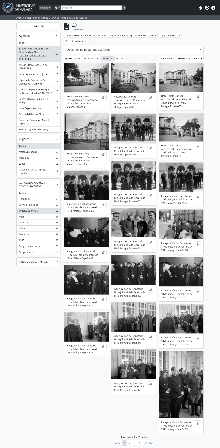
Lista (120, 58)
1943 (38, 241)
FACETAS (38, 26)
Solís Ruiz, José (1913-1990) (38, 130)
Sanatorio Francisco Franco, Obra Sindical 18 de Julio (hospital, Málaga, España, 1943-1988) (38, 54)
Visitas (38, 229)
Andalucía (38, 158)
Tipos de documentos (33, 262)
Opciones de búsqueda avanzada (89, 50)
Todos (22, 42)
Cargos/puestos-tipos (38, 246)
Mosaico (108, 58)
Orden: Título (166, 58)
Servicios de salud (38, 205)
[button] (200, 8)
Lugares (24, 139)
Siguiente (149, 443)
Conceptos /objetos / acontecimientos (33, 184)
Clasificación (91, 58)
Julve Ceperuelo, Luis (38, 109)
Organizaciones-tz (38, 211)
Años (38, 217)
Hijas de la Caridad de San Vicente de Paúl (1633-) (38, 82)
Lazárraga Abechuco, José (38, 75)
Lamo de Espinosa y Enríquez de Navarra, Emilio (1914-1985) (38, 91)
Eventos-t (38, 235)
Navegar (44, 7)
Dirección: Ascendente (189, 58)
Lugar (38, 164)
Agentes (24, 36)
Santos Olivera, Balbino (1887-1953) (38, 100)
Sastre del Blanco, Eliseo (38, 115)
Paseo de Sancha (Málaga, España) (38, 171)
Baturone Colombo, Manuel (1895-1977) (38, 122)
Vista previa (72, 58)
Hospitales (38, 199)
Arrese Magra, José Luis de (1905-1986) (38, 66)
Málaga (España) (38, 152)
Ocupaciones (38, 252)
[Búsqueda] (91, 7)
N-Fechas (38, 223)
